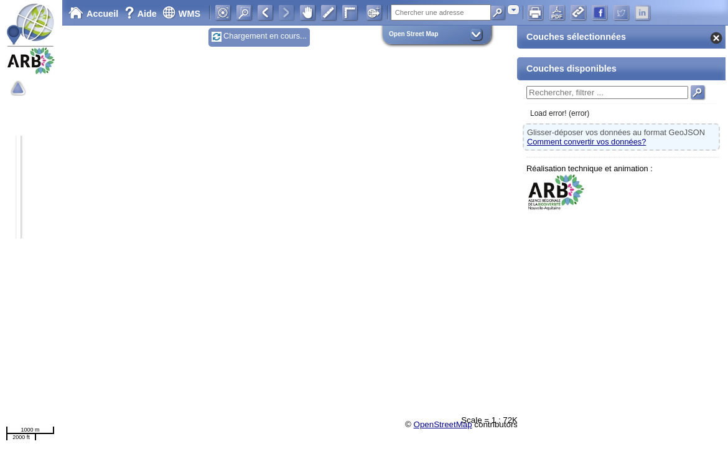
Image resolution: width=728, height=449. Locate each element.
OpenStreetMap (443, 424)
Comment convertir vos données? (586, 141)
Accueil (93, 14)
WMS (181, 14)
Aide (141, 14)
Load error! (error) (559, 113)
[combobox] (513, 9)
